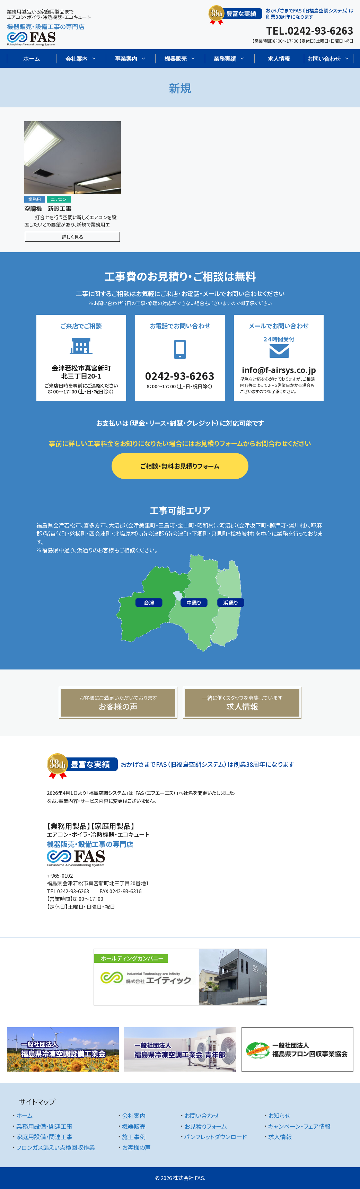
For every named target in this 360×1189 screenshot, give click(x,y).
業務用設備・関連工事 (44, 1126)
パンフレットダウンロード (215, 1136)
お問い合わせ (201, 1115)
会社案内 (134, 1115)
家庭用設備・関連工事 (44, 1136)
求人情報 (279, 58)
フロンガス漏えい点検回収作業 (55, 1147)
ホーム (31, 58)
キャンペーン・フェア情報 (299, 1126)
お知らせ (279, 1115)
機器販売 (134, 1126)
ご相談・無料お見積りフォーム (180, 465)
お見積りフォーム (205, 1126)
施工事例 (134, 1136)
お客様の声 (136, 1147)
